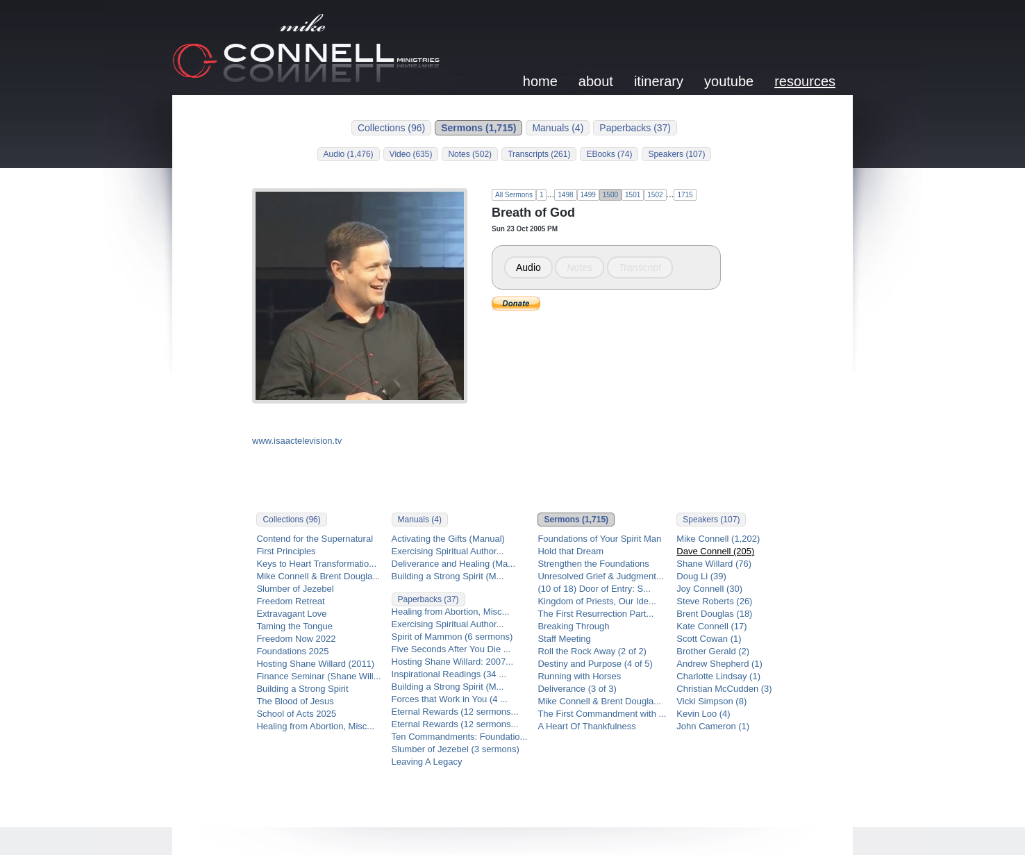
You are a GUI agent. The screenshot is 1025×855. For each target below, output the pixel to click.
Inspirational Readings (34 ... (449, 674)
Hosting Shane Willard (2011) (315, 663)
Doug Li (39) (701, 576)
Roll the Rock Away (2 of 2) (592, 651)
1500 (610, 195)
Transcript (640, 267)
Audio (528, 267)
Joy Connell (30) (709, 588)
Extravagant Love (291, 613)
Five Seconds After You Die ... (451, 649)
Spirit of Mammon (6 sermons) (452, 636)
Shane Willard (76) (713, 563)
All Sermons (514, 195)
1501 (632, 195)
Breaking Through (573, 626)
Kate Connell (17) (711, 626)
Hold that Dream (570, 551)
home (540, 81)
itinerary (658, 81)
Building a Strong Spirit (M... (448, 576)
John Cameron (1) (712, 726)
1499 (588, 195)
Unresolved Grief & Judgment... (600, 576)
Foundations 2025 (292, 651)
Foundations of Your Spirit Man (599, 538)
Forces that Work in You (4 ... (450, 699)
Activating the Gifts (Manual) (448, 538)
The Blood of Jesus (294, 701)
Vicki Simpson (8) (711, 701)
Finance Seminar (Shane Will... (318, 676)
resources (804, 81)
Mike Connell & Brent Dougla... (318, 576)
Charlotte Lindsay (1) (718, 676)
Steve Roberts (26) (714, 601)
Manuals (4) (557, 127)
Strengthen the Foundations (593, 563)
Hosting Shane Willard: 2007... (453, 661)
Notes (579, 267)
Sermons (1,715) (478, 127)
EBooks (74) (609, 154)
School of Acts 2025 (296, 713)
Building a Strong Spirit (302, 688)
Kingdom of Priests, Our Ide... (597, 601)
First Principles (285, 551)
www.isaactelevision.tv (297, 440)
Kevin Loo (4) (703, 713)
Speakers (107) (676, 154)
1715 (684, 195)
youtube (728, 81)
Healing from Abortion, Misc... (315, 726)
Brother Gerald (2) (712, 651)
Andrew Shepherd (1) (719, 663)
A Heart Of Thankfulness (586, 726)
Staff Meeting (564, 638)
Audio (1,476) (349, 154)
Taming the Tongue (294, 626)
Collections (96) (391, 127)
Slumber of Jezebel (294, 588)
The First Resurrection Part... (595, 613)
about (595, 81)
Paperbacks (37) (635, 127)
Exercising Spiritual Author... (448, 551)
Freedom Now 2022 (295, 638)
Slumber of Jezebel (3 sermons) (455, 749)
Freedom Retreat (290, 601)
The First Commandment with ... (602, 713)
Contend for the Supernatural (314, 538)
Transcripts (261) (539, 154)
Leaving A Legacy (427, 761)
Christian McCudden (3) (724, 688)
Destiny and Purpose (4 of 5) (595, 663)
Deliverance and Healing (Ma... (453, 563)
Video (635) (411, 154)
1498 (565, 195)
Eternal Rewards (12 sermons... (455, 711)
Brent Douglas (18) (714, 613)
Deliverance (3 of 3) (577, 688)
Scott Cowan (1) (708, 638)
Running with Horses (579, 676)
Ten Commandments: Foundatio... (460, 736)
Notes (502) (470, 154)
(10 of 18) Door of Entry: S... (594, 588)
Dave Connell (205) (715, 551)
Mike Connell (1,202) (718, 538)
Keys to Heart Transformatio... (316, 563)
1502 (654, 195)
